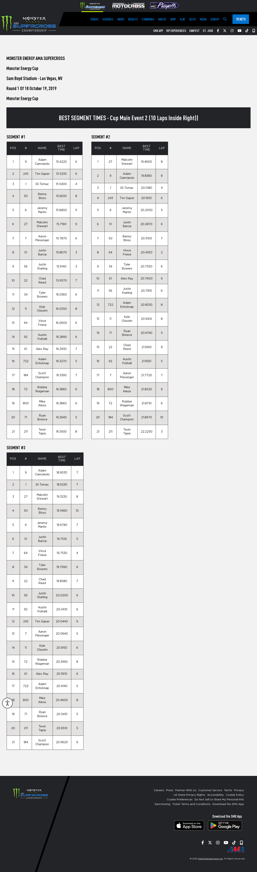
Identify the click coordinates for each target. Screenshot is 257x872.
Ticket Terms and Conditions (191, 804)
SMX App (158, 31)
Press (169, 790)
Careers (159, 790)
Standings (148, 19)
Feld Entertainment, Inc (210, 859)
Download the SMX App (228, 804)
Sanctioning (162, 804)
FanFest (194, 31)
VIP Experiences (176, 31)
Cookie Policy (235, 795)
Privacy (239, 790)
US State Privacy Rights (189, 795)
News (120, 19)
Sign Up (214, 19)
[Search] (224, 19)
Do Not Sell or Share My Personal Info (219, 799)
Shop (173, 19)
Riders (94, 19)
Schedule (107, 19)
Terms (228, 790)
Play (182, 19)
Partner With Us (185, 790)
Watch (162, 19)
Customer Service (210, 790)
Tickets (241, 19)
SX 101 (192, 19)
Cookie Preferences (180, 799)
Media (203, 19)
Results (133, 19)
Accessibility (215, 795)
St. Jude (208, 31)
